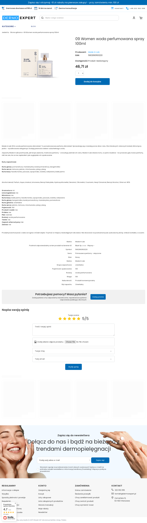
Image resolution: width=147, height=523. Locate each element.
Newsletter (42, 512)
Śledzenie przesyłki (83, 494)
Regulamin (6, 501)
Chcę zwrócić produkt (84, 501)
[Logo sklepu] (19, 17)
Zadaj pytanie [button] (98, 297)
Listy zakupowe (44, 497)
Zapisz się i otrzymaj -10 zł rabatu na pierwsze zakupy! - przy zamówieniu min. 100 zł (73, 2)
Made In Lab (94, 52)
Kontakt (117, 485)
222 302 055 (120, 490)
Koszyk (41, 494)
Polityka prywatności (10, 505)
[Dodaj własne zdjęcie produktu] (83, 342)
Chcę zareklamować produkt (87, 497)
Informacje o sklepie (10, 490)
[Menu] (16, 26)
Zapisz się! (100, 460)
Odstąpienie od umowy (12, 509)
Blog (33, 26)
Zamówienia (82, 485)
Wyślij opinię (73, 367)
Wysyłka (5, 494)
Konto (42, 485)
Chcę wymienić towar (84, 505)
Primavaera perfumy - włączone (88, 253)
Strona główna (16, 32)
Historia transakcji (45, 505)
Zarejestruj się (44, 490)
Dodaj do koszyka (92, 81)
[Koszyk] (140, 18)
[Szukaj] (42, 18)
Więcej (90, 245)
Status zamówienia (83, 490)
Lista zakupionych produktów (50, 501)
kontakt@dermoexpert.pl (125, 494)
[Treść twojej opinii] (73, 330)
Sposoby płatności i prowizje (13, 497)
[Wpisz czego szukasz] (79, 18)
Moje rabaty (43, 509)
